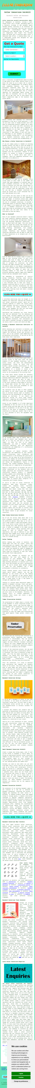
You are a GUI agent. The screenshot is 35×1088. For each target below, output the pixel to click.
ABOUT (21, 9)
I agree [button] (21, 1073)
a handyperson (11, 881)
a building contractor (23, 889)
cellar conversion (15, 89)
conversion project (16, 302)
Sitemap (4, 1068)
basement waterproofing (9, 935)
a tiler (11, 894)
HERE (20, 957)
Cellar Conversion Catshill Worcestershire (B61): (18, 20)
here (19, 858)
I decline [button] (20, 1077)
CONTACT (25, 9)
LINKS (18, 9)
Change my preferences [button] (21, 1081)
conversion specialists (9, 232)
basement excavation (9, 791)
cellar (9, 23)
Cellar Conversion (7, 1069)
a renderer (27, 894)
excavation (29, 800)
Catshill (15, 496)
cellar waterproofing (25, 934)
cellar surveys (14, 886)
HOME (14, 9)
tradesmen (22, 875)
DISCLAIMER (30, 9)
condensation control (24, 884)
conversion (16, 197)
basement (19, 190)
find (7, 824)
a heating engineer (24, 892)
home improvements (14, 891)
